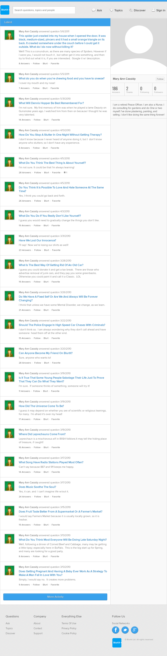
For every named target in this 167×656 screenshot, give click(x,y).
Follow (36, 63)
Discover (137, 10)
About (37, 623)
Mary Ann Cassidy (28, 31)
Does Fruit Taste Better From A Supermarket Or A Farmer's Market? (60, 511)
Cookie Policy (69, 633)
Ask (96, 10)
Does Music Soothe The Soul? (37, 487)
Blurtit (4, 10)
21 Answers (25, 310)
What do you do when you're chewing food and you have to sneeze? (62, 78)
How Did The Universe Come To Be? (41, 406)
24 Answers (25, 496)
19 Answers (25, 225)
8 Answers (24, 63)
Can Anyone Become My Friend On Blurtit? (46, 353)
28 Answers (25, 172)
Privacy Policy (69, 628)
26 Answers (25, 200)
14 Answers (25, 119)
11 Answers (24, 391)
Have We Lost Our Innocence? (37, 240)
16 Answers (25, 447)
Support (38, 633)
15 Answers (25, 338)
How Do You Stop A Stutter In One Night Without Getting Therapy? (60, 134)
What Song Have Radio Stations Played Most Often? (51, 462)
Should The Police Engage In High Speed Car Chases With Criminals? (62, 325)
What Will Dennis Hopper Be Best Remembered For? (51, 103)
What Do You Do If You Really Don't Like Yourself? (50, 216)
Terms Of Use (69, 623)
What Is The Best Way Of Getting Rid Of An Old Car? (51, 265)
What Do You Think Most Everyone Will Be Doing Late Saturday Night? (63, 539)
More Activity (55, 597)
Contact (38, 628)
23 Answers (25, 250)
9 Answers (24, 584)
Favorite (55, 63)
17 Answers (24, 419)
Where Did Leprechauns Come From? (42, 434)
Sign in (158, 10)
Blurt (45, 63)
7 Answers (24, 88)
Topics (116, 10)
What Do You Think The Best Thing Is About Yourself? (52, 163)
